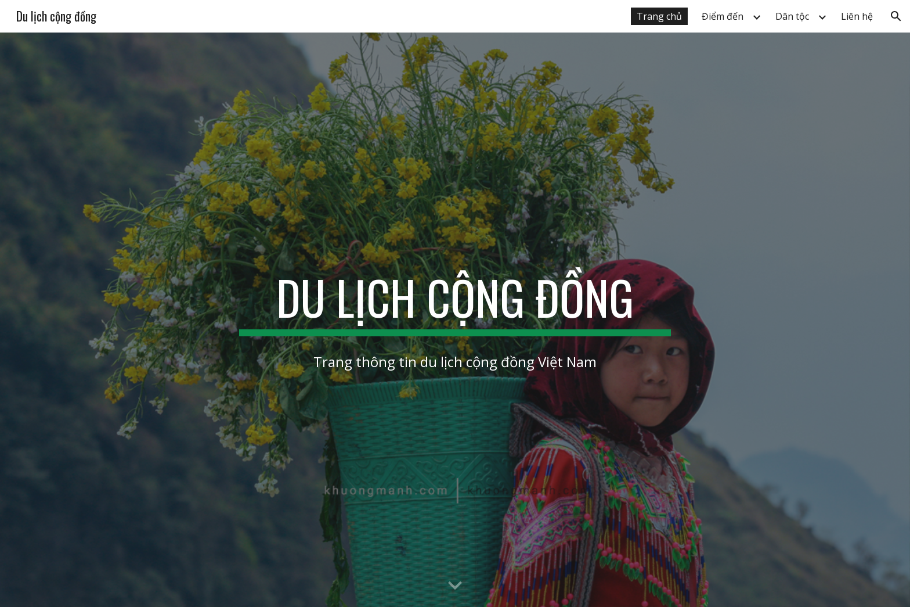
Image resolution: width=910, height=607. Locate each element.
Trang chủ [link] (659, 16)
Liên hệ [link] (857, 16)
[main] (455, 302)
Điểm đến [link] (722, 16)
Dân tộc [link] (792, 16)
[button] (896, 16)
